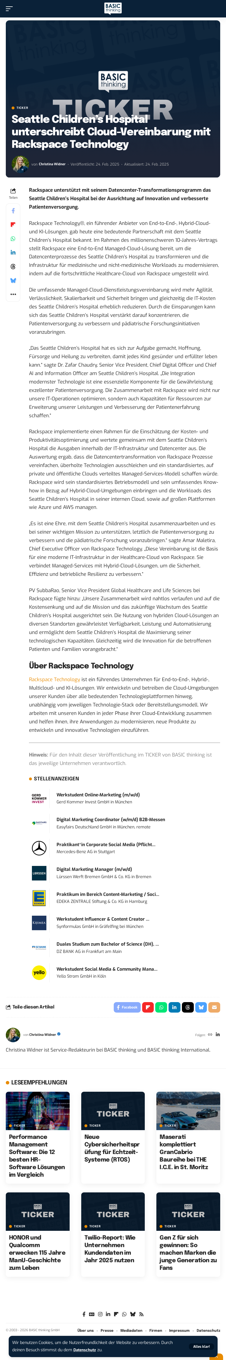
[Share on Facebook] (13, 211)
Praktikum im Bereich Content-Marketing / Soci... (108, 894)
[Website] (209, 1036)
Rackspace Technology (54, 679)
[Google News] (92, 1315)
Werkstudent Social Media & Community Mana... (107, 969)
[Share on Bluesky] (13, 280)
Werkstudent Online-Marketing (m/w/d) (98, 795)
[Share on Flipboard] (13, 225)
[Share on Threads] (13, 267)
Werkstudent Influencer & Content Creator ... (103, 919)
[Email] (214, 1008)
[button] (201, 1346)
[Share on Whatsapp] (13, 239)
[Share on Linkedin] (13, 253)
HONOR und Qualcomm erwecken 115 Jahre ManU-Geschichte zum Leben (37, 1254)
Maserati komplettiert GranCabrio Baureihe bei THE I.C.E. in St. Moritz (184, 1153)
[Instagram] (100, 1315)
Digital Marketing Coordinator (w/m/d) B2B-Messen (111, 820)
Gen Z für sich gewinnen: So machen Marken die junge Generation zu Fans (188, 1254)
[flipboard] (116, 1315)
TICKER (22, 107)
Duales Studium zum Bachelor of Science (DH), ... (108, 944)
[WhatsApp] (124, 1315)
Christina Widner (53, 164)
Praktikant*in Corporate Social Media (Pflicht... (106, 845)
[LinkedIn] (217, 1036)
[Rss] (141, 1315)
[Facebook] (84, 1315)
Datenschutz (85, 1350)
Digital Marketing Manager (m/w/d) (94, 869)
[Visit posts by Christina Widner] (20, 164)
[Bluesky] (133, 1315)
